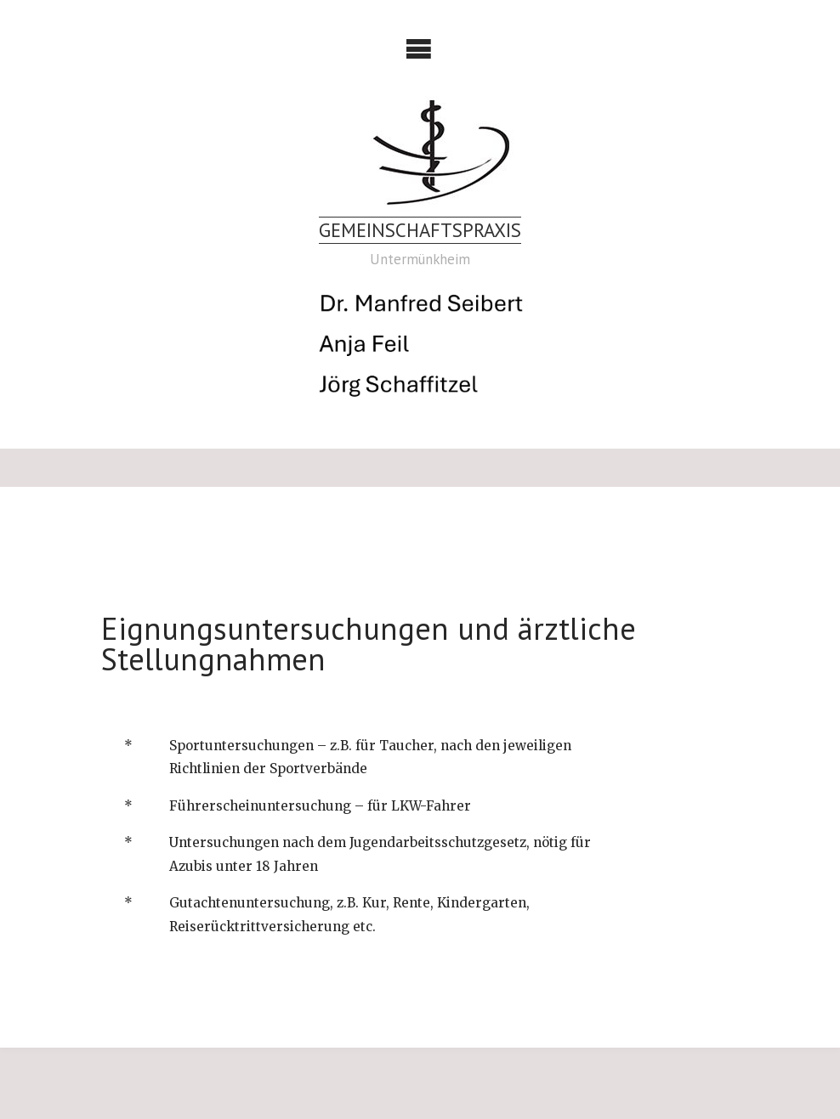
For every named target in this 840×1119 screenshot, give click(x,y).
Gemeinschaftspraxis (420, 230)
